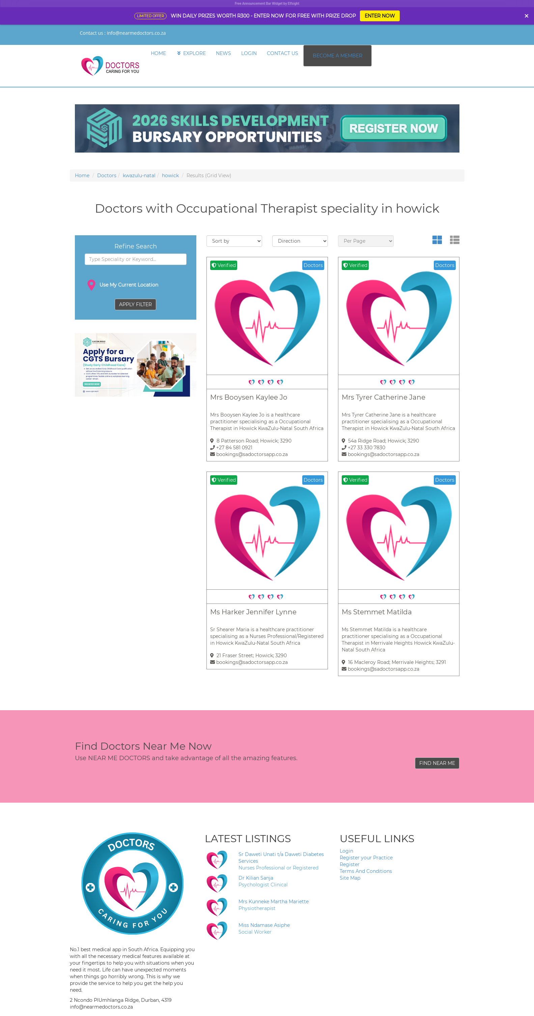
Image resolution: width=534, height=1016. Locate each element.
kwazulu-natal (139, 175)
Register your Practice (366, 858)
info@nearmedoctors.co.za (136, 33)
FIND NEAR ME (437, 763)
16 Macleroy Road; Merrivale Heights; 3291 (394, 662)
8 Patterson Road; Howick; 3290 (250, 441)
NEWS (223, 53)
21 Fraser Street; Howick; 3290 (248, 655)
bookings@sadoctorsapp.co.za (249, 454)
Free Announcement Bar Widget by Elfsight (267, 3)
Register (350, 864)
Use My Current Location (121, 285)
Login (346, 851)
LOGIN (249, 53)
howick (170, 175)
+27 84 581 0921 (231, 448)
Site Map (350, 878)
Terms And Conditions (366, 871)
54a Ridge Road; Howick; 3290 (380, 441)
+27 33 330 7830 (363, 448)
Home (82, 175)
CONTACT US (282, 53)
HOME (158, 53)
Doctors (106, 175)
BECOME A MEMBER (337, 56)
